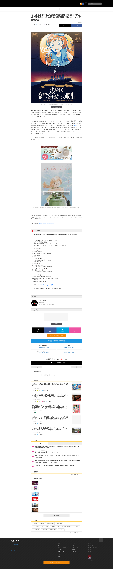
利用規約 (89, 551)
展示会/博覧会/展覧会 (38, 523)
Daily (40, 443)
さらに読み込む (60, 515)
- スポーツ (60, 554)
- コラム (74, 551)
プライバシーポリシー (92, 553)
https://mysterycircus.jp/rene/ (46, 223)
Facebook (15, 544)
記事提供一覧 (90, 545)
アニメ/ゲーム (37, 375)
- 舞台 (59, 545)
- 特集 (73, 553)
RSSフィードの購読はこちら (57, 335)
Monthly (73, 443)
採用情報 (89, 549)
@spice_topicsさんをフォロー (18, 550)
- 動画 (73, 543)
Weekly (56, 443)
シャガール (36, 529)
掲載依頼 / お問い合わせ (92, 547)
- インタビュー (75, 547)
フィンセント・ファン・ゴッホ (40, 526)
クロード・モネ (55, 526)
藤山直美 (61, 529)
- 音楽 (59, 543)
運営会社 (89, 543)
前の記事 (35, 367)
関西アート (59, 523)
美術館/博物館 (50, 523)
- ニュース (74, 545)
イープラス (34, 535)
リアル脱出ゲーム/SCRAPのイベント (59, 375)
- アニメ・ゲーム (61, 551)
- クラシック (60, 549)
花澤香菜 (76, 125)
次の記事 (77, 367)
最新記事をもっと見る (76, 474)
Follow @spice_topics (44, 347)
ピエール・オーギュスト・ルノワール (70, 526)
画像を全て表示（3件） (56, 107)
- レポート (74, 549)
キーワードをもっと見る (75, 532)
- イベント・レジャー (62, 547)
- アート (59, 553)
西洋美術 (44, 529)
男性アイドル (52, 529)
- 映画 (59, 556)
